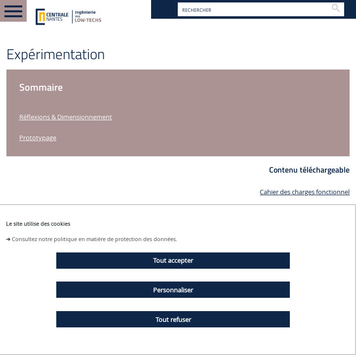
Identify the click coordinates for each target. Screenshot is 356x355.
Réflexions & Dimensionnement (65, 117)
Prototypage (37, 138)
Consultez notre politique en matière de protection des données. (94, 239)
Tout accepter (173, 260)
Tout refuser (173, 319)
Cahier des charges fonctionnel (305, 192)
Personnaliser (173, 289)
